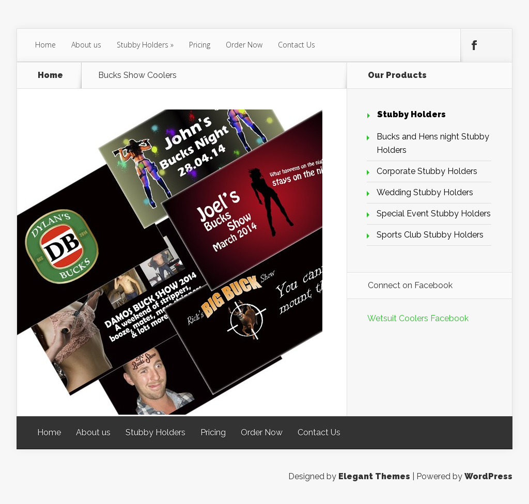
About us (86, 45)
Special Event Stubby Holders (434, 213)
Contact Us (296, 45)
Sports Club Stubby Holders (430, 235)
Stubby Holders (142, 45)
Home (45, 45)
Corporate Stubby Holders (427, 171)
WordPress (488, 476)
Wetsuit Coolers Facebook (418, 318)
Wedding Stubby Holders (425, 192)
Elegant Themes (374, 476)
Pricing (199, 45)
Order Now (244, 45)
